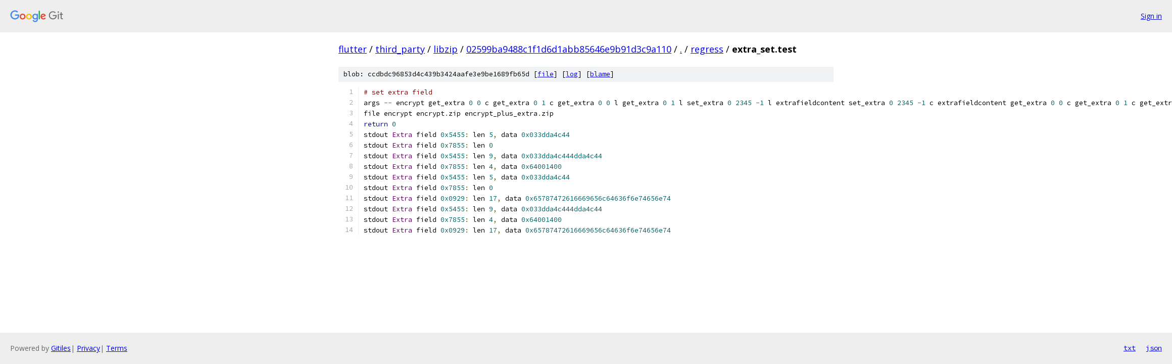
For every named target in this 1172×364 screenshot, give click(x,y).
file (546, 74)
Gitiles (61, 348)
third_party (400, 49)
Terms (116, 348)
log (572, 74)
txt (1130, 347)
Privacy (88, 348)
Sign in (1151, 16)
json (1154, 347)
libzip (445, 49)
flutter (352, 49)
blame (600, 74)
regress (707, 49)
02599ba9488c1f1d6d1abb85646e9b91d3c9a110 (568, 49)
